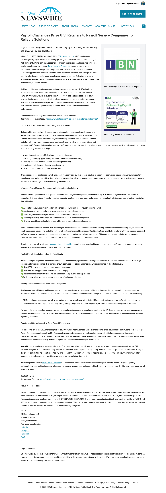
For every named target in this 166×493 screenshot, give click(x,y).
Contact (87, 26)
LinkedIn (24, 427)
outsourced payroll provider (61, 244)
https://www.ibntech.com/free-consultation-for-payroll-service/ (72, 119)
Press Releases (48, 26)
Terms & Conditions (85, 483)
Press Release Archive (44, 483)
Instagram (25, 430)
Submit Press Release (65, 483)
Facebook (25, 434)
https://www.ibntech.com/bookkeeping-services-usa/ (62, 379)
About (30, 483)
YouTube (24, 437)
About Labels (70, 26)
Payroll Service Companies (59, 66)
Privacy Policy (123, 483)
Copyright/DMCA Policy (105, 483)
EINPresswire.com (66, 56)
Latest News (28, 26)
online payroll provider (51, 363)
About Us (100, 26)
